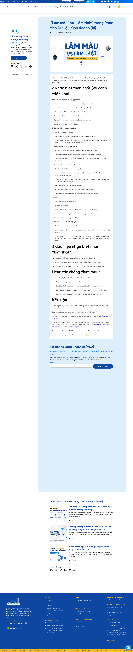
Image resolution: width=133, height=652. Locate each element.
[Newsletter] (66, 1)
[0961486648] (79, 1)
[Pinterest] (30, 66)
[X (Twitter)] (17, 66)
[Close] (13, 23)
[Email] (70, 366)
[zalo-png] (118, 1)
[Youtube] (105, 1)
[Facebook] (102, 1)
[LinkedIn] (111, 1)
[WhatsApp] (21, 66)
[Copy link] (12, 70)
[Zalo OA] (90, 1)
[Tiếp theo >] (28, 75)
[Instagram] (115, 1)
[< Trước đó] (15, 75)
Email (52, 363)
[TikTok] (108, 1)
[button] (30, 7)
